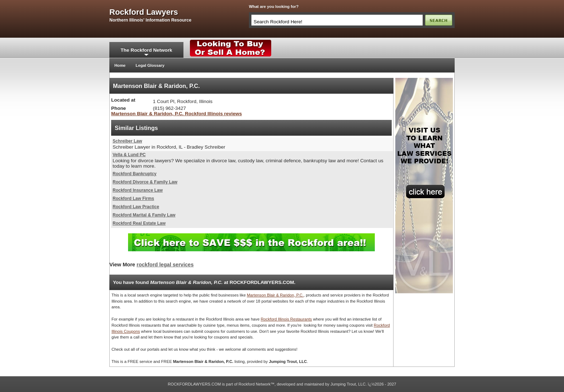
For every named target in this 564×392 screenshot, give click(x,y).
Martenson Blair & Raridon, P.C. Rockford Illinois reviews (176, 113)
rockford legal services (165, 264)
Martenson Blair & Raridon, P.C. (275, 295)
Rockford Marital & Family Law (144, 215)
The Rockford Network (146, 50)
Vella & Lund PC (129, 154)
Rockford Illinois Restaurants (286, 319)
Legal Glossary (150, 65)
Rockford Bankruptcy (134, 173)
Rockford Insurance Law (138, 190)
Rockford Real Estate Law (139, 223)
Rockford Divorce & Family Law (145, 182)
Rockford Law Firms (133, 198)
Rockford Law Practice (136, 206)
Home (120, 65)
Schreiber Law (127, 141)
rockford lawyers (143, 12)
